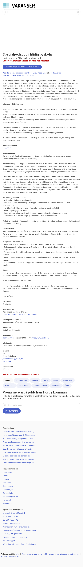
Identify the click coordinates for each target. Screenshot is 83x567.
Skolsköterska (24, 385)
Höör (30, 73)
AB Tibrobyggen (9, 541)
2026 (17, 554)
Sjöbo (40, 73)
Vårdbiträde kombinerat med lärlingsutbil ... (19, 463)
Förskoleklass (21, 380)
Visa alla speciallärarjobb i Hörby (15, 73)
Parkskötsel (67, 380)
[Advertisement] (41, 31)
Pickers (6, 479)
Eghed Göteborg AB (10, 520)
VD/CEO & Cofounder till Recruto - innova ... (19, 459)
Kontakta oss (14, 557)
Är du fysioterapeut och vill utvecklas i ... (18, 442)
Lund (44, 73)
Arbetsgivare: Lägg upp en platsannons (64, 554)
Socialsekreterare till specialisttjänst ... (18, 449)
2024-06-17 (7, 148)
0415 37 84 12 (8, 361)
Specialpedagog (40, 385)
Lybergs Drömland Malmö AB (14, 513)
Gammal (35, 380)
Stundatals (7, 483)
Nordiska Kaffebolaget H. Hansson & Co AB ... (20, 530)
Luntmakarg (7, 472)
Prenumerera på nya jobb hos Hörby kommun (22, 67)
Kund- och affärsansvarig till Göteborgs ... (19, 435)
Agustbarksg (8, 486)
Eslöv (35, 73)
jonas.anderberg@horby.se (13, 359)
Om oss (4, 557)
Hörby (45, 380)
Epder (5, 476)
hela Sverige (56, 73)
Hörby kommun (8, 338)
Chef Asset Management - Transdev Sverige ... (20, 452)
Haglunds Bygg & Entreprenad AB (16, 537)
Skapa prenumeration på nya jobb (34, 554)
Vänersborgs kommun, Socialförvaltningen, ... (20, 544)
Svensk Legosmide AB (11, 523)
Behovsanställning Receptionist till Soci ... (19, 439)
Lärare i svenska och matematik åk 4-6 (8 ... (19, 432)
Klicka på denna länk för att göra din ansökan (20, 314)
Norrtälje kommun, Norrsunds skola (16, 527)
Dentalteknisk (8, 493)
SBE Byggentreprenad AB (12, 534)
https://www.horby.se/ (40, 338)
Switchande (7, 503)
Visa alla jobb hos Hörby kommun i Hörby (18, 75)
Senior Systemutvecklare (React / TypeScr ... (20, 445)
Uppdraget (56, 385)
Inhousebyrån (8, 490)
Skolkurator (9, 385)
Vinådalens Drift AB (10, 516)
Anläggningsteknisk (10, 497)
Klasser (55, 380)
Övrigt (67, 385)
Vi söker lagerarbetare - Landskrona (16, 456)
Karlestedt (7, 500)
